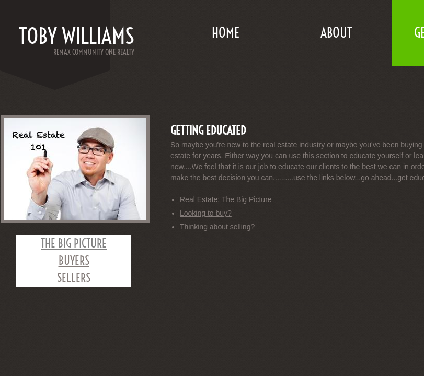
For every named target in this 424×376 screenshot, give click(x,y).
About (336, 32)
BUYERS (74, 260)
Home (225, 32)
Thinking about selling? (217, 226)
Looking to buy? (206, 213)
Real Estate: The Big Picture (226, 199)
